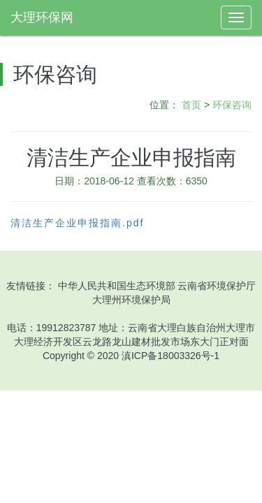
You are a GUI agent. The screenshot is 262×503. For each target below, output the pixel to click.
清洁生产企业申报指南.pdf (77, 222)
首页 (191, 104)
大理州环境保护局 (131, 299)
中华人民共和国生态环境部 (116, 285)
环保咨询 (232, 104)
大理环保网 (41, 17)
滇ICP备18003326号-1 (170, 355)
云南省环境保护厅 (216, 285)
